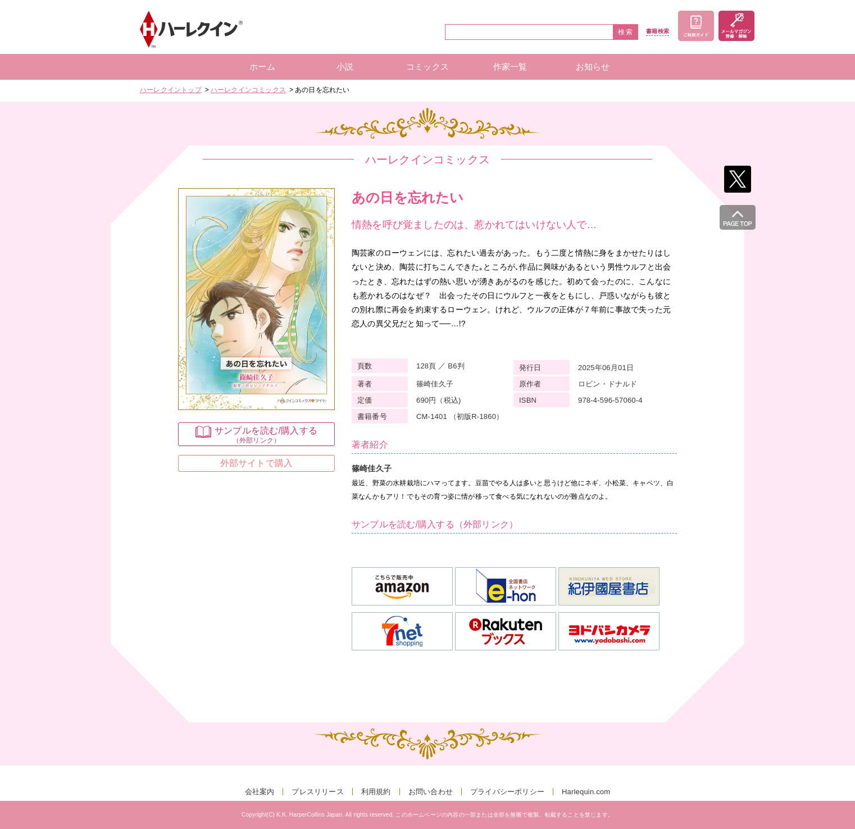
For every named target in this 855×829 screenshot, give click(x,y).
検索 (626, 32)
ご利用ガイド (696, 26)
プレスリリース (317, 791)
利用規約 (376, 791)
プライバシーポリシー (507, 791)
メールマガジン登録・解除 (736, 26)
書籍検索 (657, 31)
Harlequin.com (586, 791)
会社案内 (260, 791)
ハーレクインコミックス (248, 90)
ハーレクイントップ (171, 90)
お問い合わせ (430, 791)
